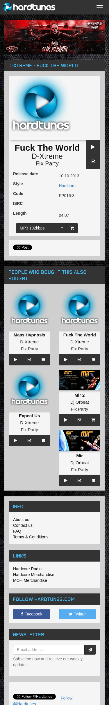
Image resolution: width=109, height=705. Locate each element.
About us (21, 519)
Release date (25, 174)
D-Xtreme (47, 156)
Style (18, 183)
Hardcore (67, 185)
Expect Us (29, 415)
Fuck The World (79, 334)
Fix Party (47, 163)
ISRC (18, 203)
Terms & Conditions (30, 537)
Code (18, 193)
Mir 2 (79, 395)
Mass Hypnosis (29, 334)
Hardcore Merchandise (33, 574)
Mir (79, 455)
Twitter (77, 614)
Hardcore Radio (27, 568)
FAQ (17, 531)
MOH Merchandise (30, 580)
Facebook (31, 614)
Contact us (23, 525)
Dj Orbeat (79, 402)
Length (20, 213)
